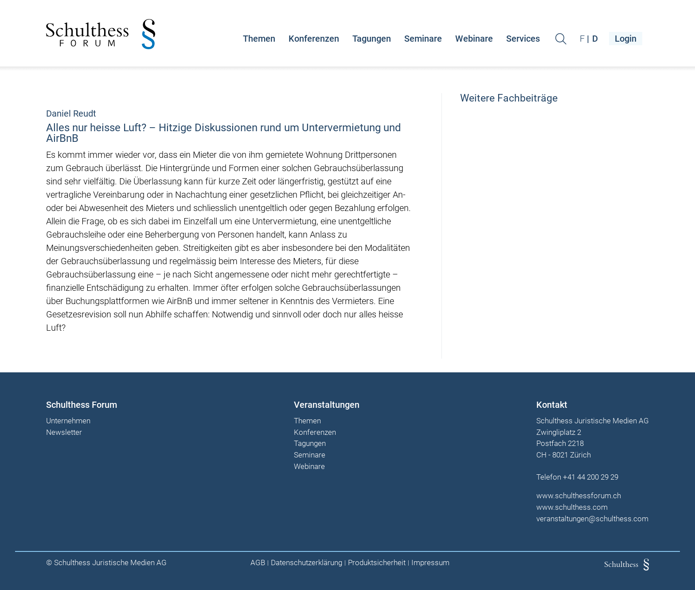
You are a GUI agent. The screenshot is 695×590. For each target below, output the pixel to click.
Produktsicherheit (377, 563)
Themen (259, 38)
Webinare (474, 38)
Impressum (430, 563)
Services (523, 38)
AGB (257, 563)
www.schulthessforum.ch (578, 495)
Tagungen (371, 38)
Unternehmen (68, 421)
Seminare (423, 38)
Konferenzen (314, 38)
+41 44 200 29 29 (590, 477)
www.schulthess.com (572, 507)
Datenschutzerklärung (306, 563)
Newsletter (64, 433)
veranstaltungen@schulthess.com (592, 518)
